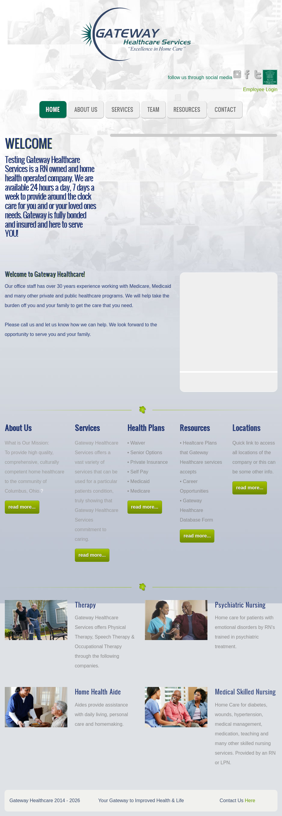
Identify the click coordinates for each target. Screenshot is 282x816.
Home (53, 109)
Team (153, 109)
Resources (186, 109)
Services (122, 109)
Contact (225, 109)
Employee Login (260, 89)
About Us (85, 109)
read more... (22, 507)
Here (250, 800)
